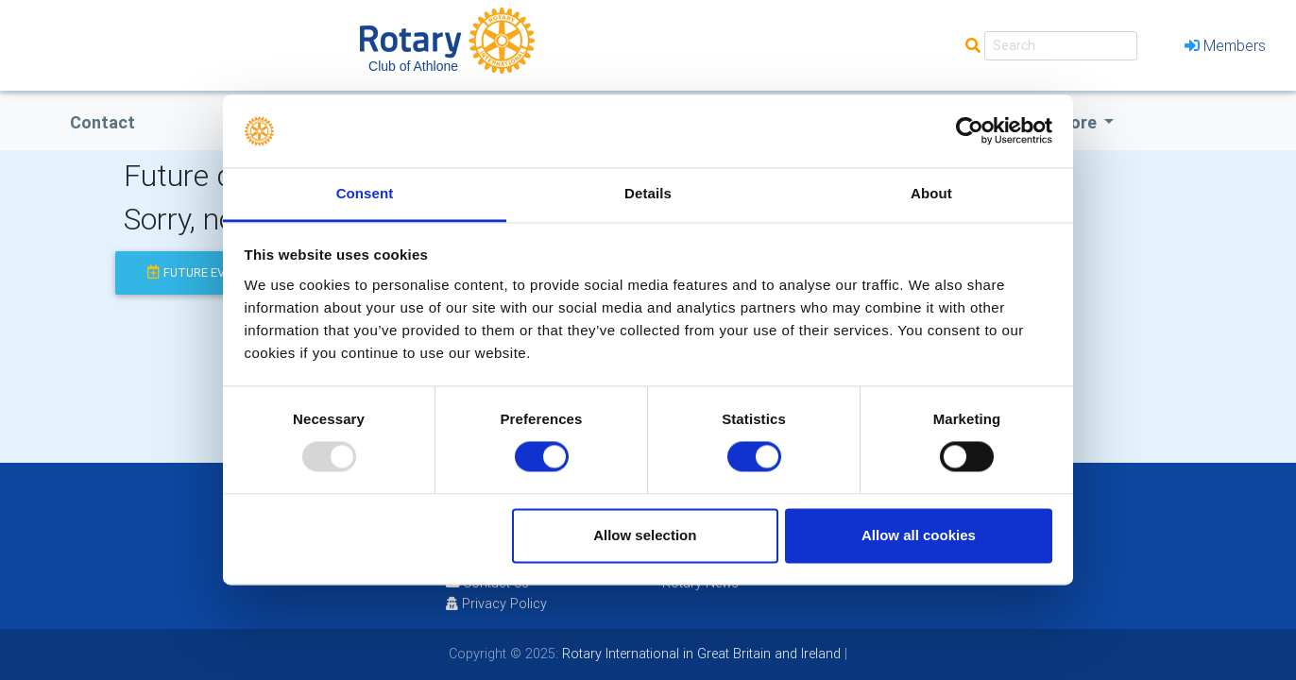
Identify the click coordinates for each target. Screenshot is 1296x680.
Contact (102, 122)
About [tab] (931, 193)
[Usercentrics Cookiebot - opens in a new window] (969, 131)
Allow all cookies (918, 535)
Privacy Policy (496, 603)
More (1077, 122)
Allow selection (644, 535)
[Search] (1060, 45)
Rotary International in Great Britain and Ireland (699, 653)
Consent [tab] (365, 193)
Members (1225, 45)
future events (201, 272)
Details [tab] (648, 193)
